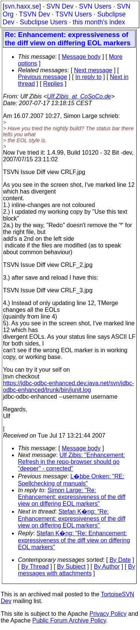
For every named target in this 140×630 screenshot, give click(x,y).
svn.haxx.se (21, 6)
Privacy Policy (108, 614)
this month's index (99, 22)
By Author (106, 566)
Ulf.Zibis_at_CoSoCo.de (79, 96)
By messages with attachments (76, 569)
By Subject (71, 566)
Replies (53, 83)
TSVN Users (73, 14)
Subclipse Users (43, 22)
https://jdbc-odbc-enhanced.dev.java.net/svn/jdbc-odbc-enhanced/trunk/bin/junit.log (68, 386)
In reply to (88, 77)
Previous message (42, 77)
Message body (81, 57)
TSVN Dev (34, 14)
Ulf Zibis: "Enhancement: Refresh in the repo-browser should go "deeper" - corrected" (71, 462)
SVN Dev (59, 6)
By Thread (35, 566)
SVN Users (95, 6)
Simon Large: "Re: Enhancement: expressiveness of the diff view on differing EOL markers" (71, 497)
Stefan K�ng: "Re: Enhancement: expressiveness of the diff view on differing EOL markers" (71, 518)
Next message (93, 70)
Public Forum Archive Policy (69, 620)
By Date (120, 560)
